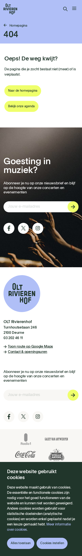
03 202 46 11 (13, 338)
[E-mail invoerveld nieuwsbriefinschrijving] (41, 206)
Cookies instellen (52, 543)
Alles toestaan (21, 543)
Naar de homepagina (22, 90)
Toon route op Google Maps (28, 347)
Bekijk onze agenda (21, 106)
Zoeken (65, 9)
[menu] (74, 9)
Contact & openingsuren (25, 352)
